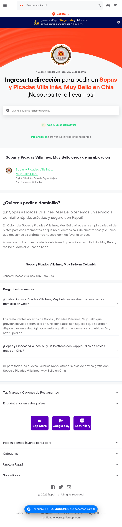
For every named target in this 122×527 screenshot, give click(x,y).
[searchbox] (60, 5)
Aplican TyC (77, 24)
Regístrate (67, 20)
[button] (61, 14)
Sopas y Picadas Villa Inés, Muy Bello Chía (28, 276)
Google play (61, 423)
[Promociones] (61, 509)
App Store (39, 423)
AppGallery (82, 423)
